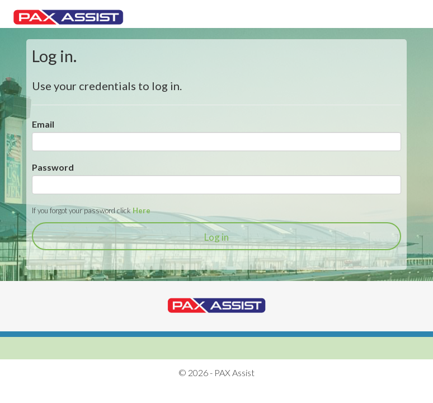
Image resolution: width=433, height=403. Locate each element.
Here (141, 210)
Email (43, 124)
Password (53, 167)
